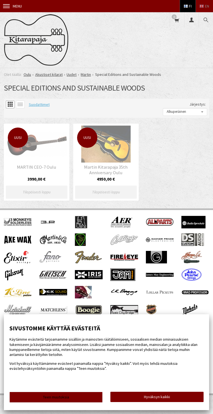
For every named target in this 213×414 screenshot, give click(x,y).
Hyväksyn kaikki (157, 396)
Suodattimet (39, 104)
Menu (12, 6)
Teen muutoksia (56, 397)
